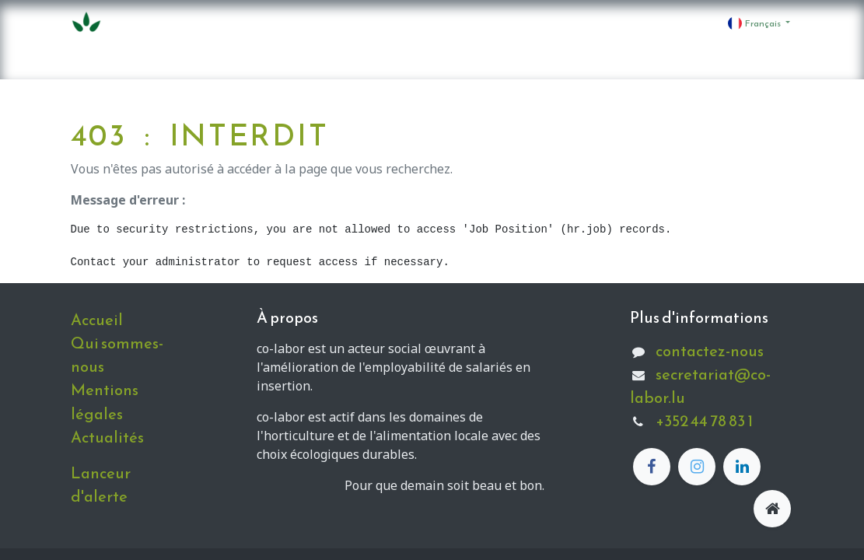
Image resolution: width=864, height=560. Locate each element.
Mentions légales (104, 401)
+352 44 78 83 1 (704, 420)
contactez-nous (710, 350)
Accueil (97, 319)
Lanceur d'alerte (101, 484)
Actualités (107, 437)
